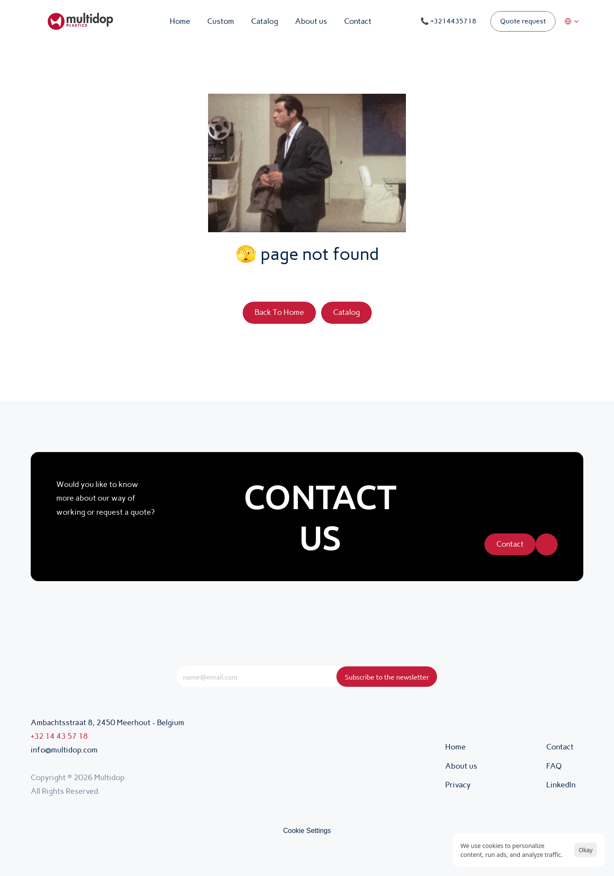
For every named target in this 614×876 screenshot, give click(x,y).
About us (461, 766)
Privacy (458, 785)
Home (455, 747)
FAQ (554, 766)
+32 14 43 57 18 (59, 736)
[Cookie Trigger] (307, 831)
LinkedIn (561, 785)
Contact (559, 747)
